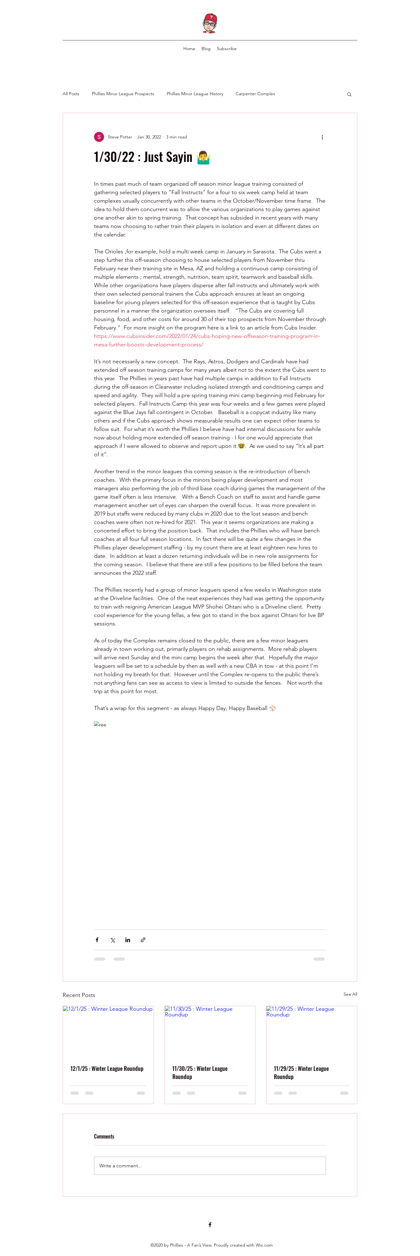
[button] (349, 93)
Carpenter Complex (255, 93)
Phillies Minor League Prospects (123, 93)
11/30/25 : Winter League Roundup (200, 1072)
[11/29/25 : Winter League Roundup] (311, 1031)
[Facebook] (210, 1225)
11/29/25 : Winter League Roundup (301, 1072)
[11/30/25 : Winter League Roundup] (210, 1031)
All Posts (71, 93)
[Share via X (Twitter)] (112, 940)
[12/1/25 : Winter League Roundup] (108, 1031)
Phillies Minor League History (195, 93)
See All (350, 994)
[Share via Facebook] (97, 940)
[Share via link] (143, 940)
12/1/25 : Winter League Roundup (107, 1068)
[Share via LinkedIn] (128, 940)
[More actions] (322, 137)
